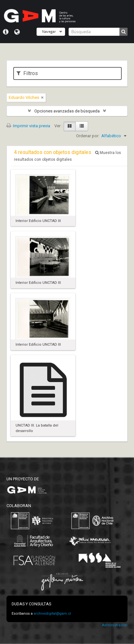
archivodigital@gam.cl (52, 613)
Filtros (27, 73)
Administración (115, 625)
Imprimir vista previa (28, 125)
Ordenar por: (87, 135)
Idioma (17, 32)
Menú (5, 32)
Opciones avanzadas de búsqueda (67, 111)
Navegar (49, 31)
